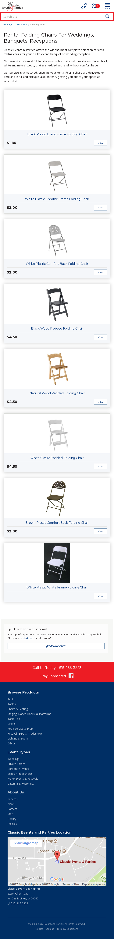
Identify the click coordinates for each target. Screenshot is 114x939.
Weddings (14, 759)
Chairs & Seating (22, 24)
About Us (16, 792)
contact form (27, 638)
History (12, 819)
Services (13, 799)
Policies (12, 823)
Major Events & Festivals (23, 778)
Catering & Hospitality (21, 783)
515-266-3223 (56, 646)
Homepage (7, 24)
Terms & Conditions (67, 928)
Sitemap (50, 928)
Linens (12, 723)
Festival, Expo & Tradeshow (25, 733)
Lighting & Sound (18, 738)
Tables (12, 704)
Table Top (14, 719)
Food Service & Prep (20, 728)
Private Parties (16, 764)
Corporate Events (18, 769)
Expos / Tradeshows (20, 773)
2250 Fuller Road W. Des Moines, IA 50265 (24, 893)
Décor (11, 743)
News (11, 804)
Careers (12, 809)
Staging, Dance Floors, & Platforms (29, 714)
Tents (11, 699)
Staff (10, 814)
